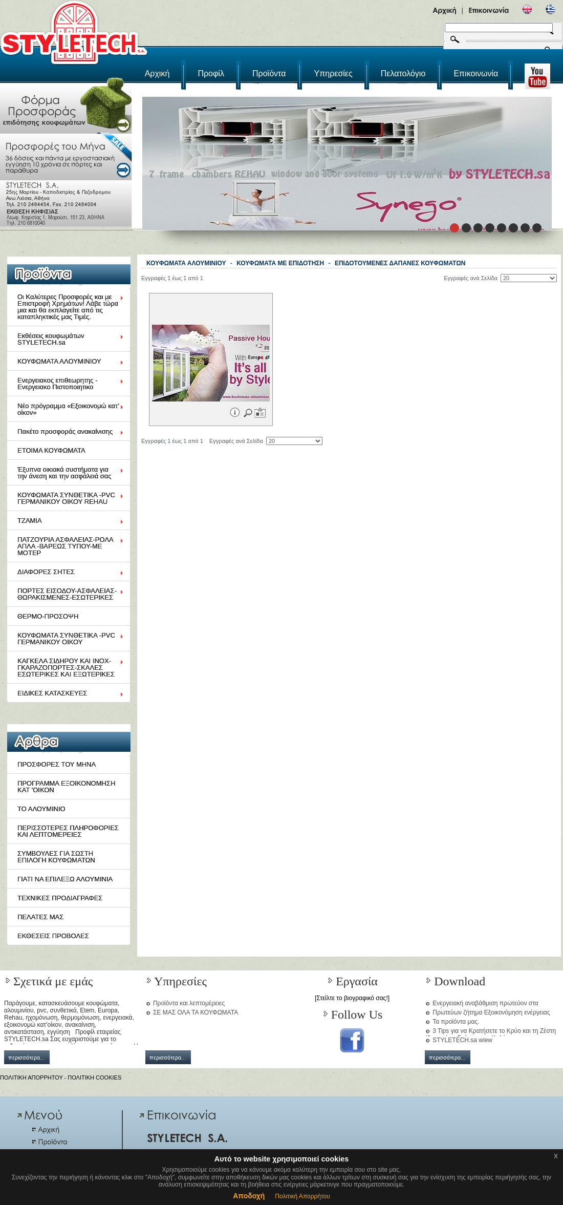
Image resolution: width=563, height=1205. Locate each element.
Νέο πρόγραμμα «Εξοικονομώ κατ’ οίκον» (68, 409)
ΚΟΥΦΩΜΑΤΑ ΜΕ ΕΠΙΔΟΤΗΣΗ (280, 263)
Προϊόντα (269, 73)
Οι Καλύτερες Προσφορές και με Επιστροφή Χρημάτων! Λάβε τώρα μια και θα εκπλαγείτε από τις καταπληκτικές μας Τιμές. (67, 307)
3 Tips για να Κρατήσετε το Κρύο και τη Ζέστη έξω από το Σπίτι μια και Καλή (490, 1034)
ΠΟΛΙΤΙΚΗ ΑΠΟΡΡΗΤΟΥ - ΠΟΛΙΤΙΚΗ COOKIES (60, 1077)
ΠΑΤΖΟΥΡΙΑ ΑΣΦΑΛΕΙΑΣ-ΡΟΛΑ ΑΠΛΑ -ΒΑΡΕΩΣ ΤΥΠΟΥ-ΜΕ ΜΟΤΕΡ (65, 546)
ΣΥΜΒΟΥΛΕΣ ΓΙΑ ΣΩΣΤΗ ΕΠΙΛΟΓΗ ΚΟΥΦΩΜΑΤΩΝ (56, 857)
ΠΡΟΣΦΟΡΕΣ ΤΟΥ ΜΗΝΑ (56, 764)
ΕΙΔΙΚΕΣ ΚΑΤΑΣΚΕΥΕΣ (52, 693)
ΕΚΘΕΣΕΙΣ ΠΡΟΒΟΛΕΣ (53, 936)
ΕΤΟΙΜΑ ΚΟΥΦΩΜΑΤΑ (51, 450)
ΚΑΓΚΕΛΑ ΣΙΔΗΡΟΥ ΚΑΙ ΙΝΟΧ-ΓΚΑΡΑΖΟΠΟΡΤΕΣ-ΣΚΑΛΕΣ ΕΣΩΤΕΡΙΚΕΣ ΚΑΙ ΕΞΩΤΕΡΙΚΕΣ (66, 667)
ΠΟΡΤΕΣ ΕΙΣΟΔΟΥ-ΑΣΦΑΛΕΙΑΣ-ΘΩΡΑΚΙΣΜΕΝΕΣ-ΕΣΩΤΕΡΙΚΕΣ (67, 594)
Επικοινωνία (475, 73)
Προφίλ (211, 73)
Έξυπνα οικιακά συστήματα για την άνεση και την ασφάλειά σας (64, 473)
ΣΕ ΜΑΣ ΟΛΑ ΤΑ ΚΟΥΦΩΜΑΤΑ (195, 1012)
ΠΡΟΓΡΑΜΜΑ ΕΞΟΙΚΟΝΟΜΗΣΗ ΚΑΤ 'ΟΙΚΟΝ (66, 786)
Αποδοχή (249, 1196)
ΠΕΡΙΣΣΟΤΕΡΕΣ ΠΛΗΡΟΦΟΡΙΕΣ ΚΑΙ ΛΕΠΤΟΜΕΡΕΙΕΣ (68, 831)
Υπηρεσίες (333, 73)
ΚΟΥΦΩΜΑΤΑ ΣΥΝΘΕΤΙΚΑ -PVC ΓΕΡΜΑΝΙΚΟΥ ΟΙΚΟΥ (66, 638)
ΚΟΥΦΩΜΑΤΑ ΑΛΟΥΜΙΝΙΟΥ (59, 361)
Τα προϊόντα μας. (455, 1021)
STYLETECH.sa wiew (462, 1040)
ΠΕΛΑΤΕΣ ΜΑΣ (40, 917)
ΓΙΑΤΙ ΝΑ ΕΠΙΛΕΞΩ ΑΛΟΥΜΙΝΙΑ (65, 879)
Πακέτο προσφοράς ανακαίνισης (65, 431)
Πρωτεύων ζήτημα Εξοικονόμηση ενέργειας (491, 1012)
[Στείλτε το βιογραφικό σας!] (352, 998)
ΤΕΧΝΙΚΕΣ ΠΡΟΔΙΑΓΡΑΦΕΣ (59, 898)
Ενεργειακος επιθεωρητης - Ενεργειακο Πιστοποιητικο (57, 383)
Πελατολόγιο (403, 73)
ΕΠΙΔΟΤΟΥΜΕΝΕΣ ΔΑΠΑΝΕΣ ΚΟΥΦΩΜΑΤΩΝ (400, 263)
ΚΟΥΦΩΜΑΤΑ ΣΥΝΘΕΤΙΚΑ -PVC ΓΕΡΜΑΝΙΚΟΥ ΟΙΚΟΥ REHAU (66, 498)
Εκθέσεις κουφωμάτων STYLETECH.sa (50, 339)
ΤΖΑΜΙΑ (29, 520)
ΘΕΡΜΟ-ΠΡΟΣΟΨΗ (47, 616)
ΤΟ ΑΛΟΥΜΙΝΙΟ (41, 809)
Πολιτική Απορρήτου (302, 1196)
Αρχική (157, 73)
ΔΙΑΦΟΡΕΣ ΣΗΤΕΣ (46, 572)
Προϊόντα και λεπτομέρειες (189, 1003)
